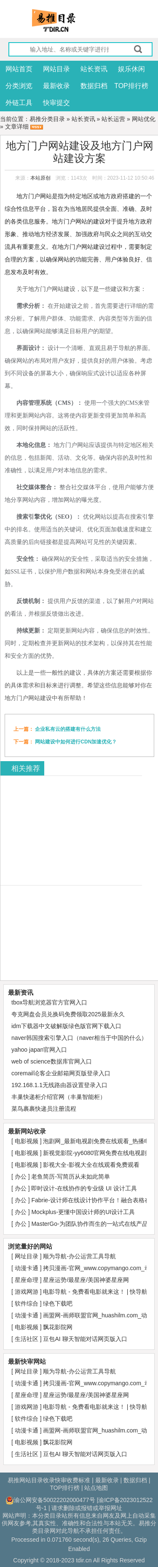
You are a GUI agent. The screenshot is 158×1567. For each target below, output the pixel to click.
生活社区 (27, 1338)
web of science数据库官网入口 (51, 1061)
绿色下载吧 (57, 1303)
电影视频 (27, 1141)
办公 (21, 1176)
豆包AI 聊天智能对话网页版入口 (85, 1338)
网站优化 (143, 119)
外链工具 (18, 102)
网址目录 (27, 1256)
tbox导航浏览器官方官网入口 (49, 1002)
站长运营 (113, 119)
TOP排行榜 (131, 85)
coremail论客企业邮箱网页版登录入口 (60, 1073)
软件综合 (27, 1303)
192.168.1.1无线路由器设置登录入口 (59, 1085)
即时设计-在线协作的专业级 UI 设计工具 (84, 1188)
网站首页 (18, 69)
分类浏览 (18, 85)
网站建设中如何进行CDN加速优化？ (76, 742)
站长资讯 (93, 69)
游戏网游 (27, 1291)
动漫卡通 (27, 1268)
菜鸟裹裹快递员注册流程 (43, 1108)
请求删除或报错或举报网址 (86, 1508)
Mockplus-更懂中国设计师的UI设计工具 (83, 1212)
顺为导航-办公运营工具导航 (79, 1256)
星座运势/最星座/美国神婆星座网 (86, 1279)
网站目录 (56, 69)
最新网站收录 (27, 1131)
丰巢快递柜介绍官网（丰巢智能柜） (58, 1096)
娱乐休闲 (131, 69)
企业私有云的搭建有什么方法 (68, 729)
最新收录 (56, 85)
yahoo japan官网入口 (39, 1049)
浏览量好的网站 (30, 1246)
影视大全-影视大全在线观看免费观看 (91, 1164)
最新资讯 (20, 992)
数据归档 (93, 85)
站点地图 (96, 1487)
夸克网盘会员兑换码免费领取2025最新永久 (68, 1014)
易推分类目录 (47, 119)
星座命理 (27, 1279)
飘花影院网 (57, 1327)
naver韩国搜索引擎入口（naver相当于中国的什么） (79, 1037)
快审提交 (56, 102)
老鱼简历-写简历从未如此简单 (70, 1176)
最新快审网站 (27, 1361)
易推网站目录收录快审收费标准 (49, 1480)
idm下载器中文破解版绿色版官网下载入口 (66, 1026)
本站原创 (40, 178)
